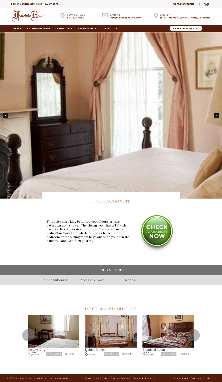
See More (69, 354)
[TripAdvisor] (207, 4)
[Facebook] (200, 4)
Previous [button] (5, 115)
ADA (209, 378)
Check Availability (186, 28)
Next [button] (216, 115)
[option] (111, 115)
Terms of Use (197, 378)
